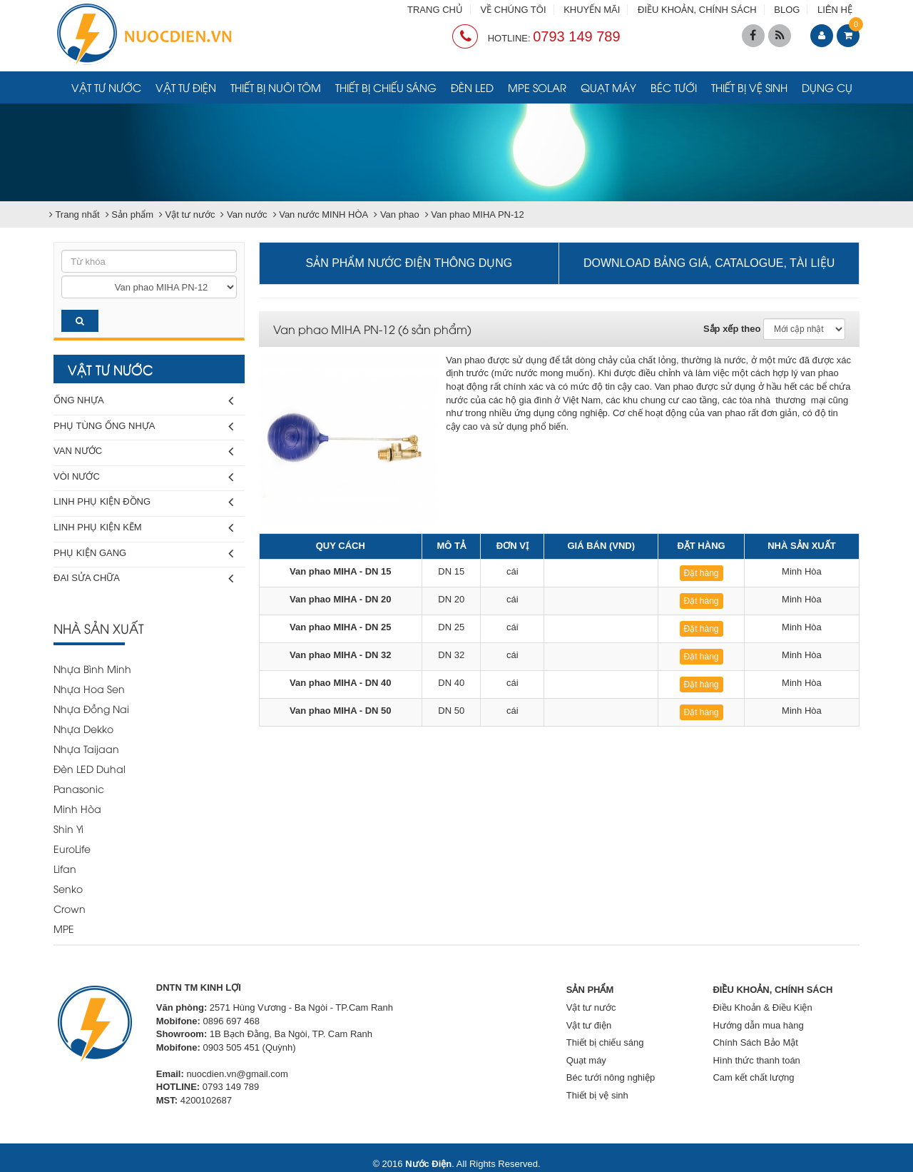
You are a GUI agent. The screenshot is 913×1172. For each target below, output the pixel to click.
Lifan (64, 868)
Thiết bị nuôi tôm (275, 87)
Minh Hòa (77, 808)
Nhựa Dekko (83, 728)
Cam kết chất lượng (753, 1077)
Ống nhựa (143, 400)
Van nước (143, 451)
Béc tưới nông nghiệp (610, 1077)
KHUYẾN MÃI (591, 9)
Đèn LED (472, 87)
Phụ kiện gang (143, 553)
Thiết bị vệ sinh (749, 87)
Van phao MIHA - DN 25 (341, 627)
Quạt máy (608, 87)
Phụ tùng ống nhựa (143, 426)
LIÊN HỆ (834, 9)
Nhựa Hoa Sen (89, 688)
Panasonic (78, 788)
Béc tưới (674, 87)
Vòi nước (143, 477)
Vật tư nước (106, 87)
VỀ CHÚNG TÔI (513, 9)
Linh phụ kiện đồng (143, 502)
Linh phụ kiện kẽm (143, 527)
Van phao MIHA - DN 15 (341, 571)
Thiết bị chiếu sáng (386, 87)
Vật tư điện (185, 87)
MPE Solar (537, 87)
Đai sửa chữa (143, 578)
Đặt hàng (701, 573)
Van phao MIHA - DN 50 (341, 710)
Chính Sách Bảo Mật (755, 1042)
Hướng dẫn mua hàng (758, 1025)
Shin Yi (68, 828)
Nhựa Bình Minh (92, 668)
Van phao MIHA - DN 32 (341, 655)
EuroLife (72, 848)
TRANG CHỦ (435, 9)
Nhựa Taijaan (86, 748)
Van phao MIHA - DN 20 (341, 599)
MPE (63, 928)
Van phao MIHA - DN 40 (341, 682)
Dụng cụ (827, 87)
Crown (69, 908)
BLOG (787, 9)
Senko (68, 888)
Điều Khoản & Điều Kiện (762, 1007)
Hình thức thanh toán (756, 1060)
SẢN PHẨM (590, 989)
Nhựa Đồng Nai (91, 708)
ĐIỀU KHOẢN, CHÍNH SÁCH (697, 9)
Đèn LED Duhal (89, 768)
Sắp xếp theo (731, 328)
